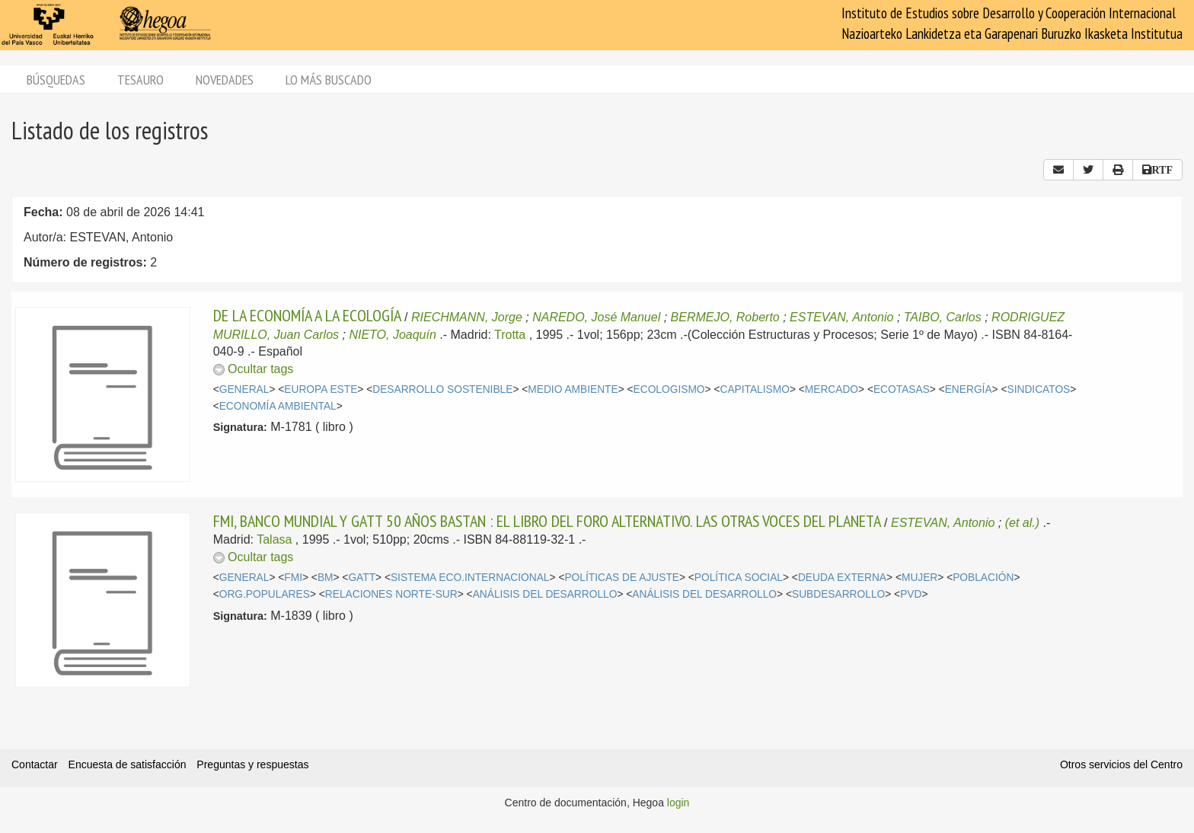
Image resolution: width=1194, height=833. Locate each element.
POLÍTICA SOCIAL (738, 577)
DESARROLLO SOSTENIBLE (442, 389)
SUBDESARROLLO (838, 594)
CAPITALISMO (754, 389)
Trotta (509, 334)
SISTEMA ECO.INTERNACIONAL (470, 577)
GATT (361, 577)
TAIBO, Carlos (943, 317)
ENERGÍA (968, 389)
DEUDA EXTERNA (842, 577)
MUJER (919, 577)
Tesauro (140, 79)
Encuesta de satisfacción (128, 764)
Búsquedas (56, 79)
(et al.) (1022, 522)
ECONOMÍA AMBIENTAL (278, 406)
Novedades (225, 79)
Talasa (274, 539)
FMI (293, 577)
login (678, 802)
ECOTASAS (901, 389)
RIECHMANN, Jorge (466, 317)
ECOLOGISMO (669, 389)
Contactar (34, 764)
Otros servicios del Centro (1121, 764)
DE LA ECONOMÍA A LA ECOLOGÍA (307, 315)
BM (326, 577)
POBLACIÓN (983, 577)
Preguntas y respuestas (252, 764)
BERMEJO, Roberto (725, 317)
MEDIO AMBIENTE (573, 389)
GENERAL (244, 389)
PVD (910, 594)
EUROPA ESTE (320, 389)
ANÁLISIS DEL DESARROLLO (545, 594)
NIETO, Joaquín (392, 334)
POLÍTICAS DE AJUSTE (621, 577)
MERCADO (831, 389)
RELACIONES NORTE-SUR (391, 594)
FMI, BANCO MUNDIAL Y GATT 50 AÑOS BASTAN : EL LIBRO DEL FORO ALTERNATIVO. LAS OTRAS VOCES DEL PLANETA (547, 520)
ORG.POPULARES (264, 594)
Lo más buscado (329, 79)
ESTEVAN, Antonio (841, 317)
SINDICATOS (1038, 389)
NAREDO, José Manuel (596, 317)
